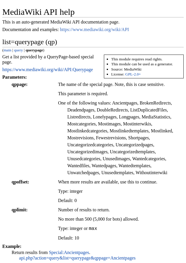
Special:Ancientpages (69, 252)
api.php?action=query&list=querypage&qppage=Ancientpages (77, 257)
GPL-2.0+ (133, 74)
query (18, 50)
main (7, 50)
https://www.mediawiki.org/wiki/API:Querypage (47, 69)
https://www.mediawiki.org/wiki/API (94, 29)
